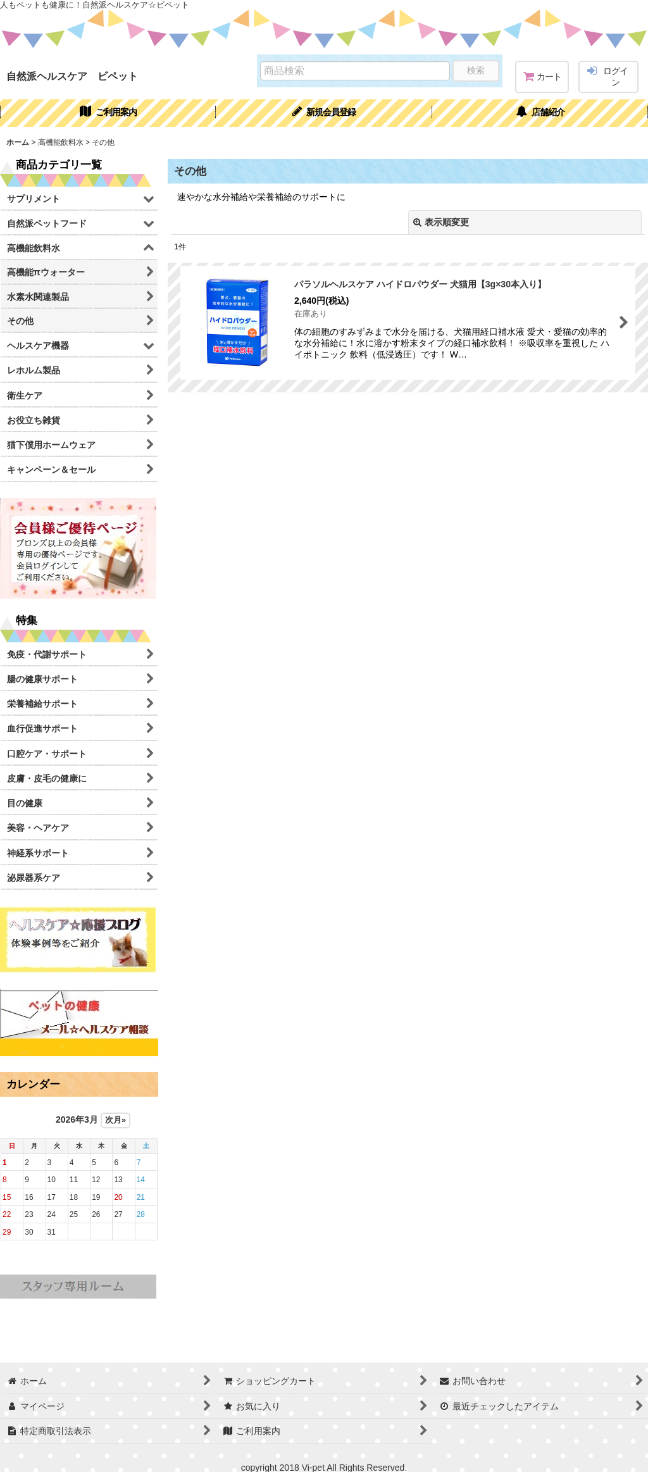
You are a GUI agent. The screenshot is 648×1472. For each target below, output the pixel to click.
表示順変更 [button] (441, 222)
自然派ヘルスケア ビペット (72, 76)
